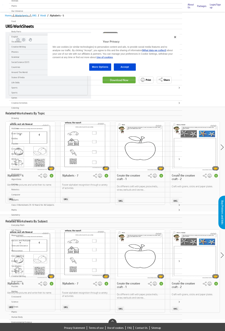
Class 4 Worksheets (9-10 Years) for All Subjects (32, 205)
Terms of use (96, 328)
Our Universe (17, 11)
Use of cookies (115, 328)
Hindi (13, 159)
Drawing (15, 118)
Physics (14, 26)
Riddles (14, 138)
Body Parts (16, 31)
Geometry (15, 215)
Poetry (14, 164)
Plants (14, 6)
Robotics (15, 189)
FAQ (129, 328)
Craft (13, 123)
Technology (16, 174)
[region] (114, 54)
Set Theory (16, 230)
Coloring (15, 108)
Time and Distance (19, 245)
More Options (100, 67)
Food (13, 21)
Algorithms (16, 179)
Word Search (17, 154)
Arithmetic (16, 220)
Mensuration (17, 251)
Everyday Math (17, 225)
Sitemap (156, 328)
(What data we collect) (154, 50)
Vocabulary (16, 266)
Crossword (16, 149)
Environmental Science (21, 16)
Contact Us (141, 328)
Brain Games (16, 133)
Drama (14, 113)
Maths (14, 210)
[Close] (175, 37)
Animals (14, 307)
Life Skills (15, 82)
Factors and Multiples (21, 240)
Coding (14, 184)
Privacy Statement (74, 328)
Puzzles (14, 143)
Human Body (17, 317)
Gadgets (15, 200)
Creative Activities (19, 103)
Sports (14, 87)
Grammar (15, 169)
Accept (125, 67)
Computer (15, 194)
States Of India (17, 77)
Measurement (17, 235)
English (14, 261)
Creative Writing (18, 276)
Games (14, 98)
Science (14, 302)
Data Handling (17, 256)
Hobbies (15, 128)
